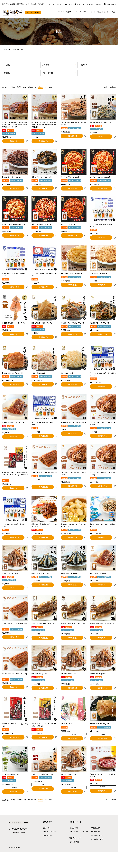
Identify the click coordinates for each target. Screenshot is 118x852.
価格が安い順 (21, 87)
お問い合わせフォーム (19, 822)
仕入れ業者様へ (110, 4)
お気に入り (79, 4)
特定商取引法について (98, 835)
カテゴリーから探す (13, 49)
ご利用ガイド (74, 828)
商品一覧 (46, 828)
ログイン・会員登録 (93, 4)
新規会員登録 (95, 828)
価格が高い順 (32, 87)
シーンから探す (48, 835)
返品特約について (75, 838)
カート (68, 4)
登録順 (13, 87)
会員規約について (97, 831)
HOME (4, 49)
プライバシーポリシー (98, 839)
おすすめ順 (48, 87)
